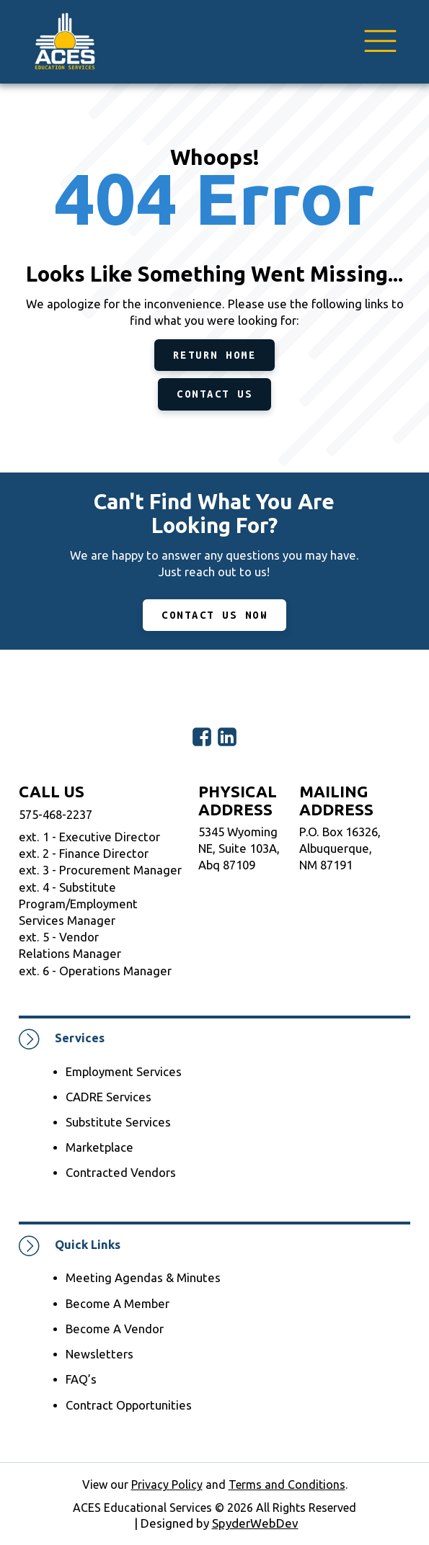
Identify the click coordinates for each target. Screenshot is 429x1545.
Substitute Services (118, 1122)
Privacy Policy (167, 1484)
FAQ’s (81, 1379)
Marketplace (99, 1147)
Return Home (215, 355)
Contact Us (214, 394)
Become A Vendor (115, 1328)
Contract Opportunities (129, 1405)
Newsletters (99, 1354)
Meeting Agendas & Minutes (143, 1277)
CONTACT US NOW (214, 615)
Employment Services (124, 1071)
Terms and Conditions (287, 1484)
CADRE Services (108, 1097)
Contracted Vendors (121, 1172)
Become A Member (117, 1303)
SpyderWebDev (255, 1523)
